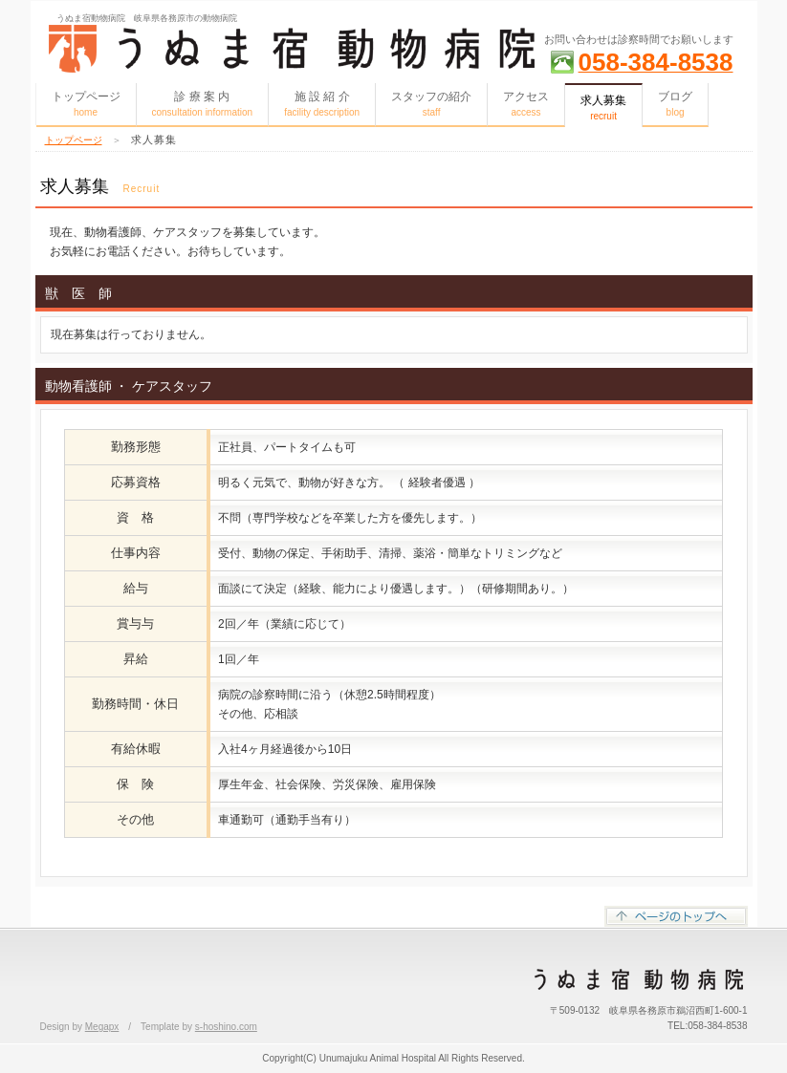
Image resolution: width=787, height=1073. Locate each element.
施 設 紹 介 (322, 104)
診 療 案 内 (202, 104)
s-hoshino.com (226, 1026)
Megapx (102, 1026)
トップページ (86, 104)
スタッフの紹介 (431, 104)
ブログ (675, 104)
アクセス (526, 104)
